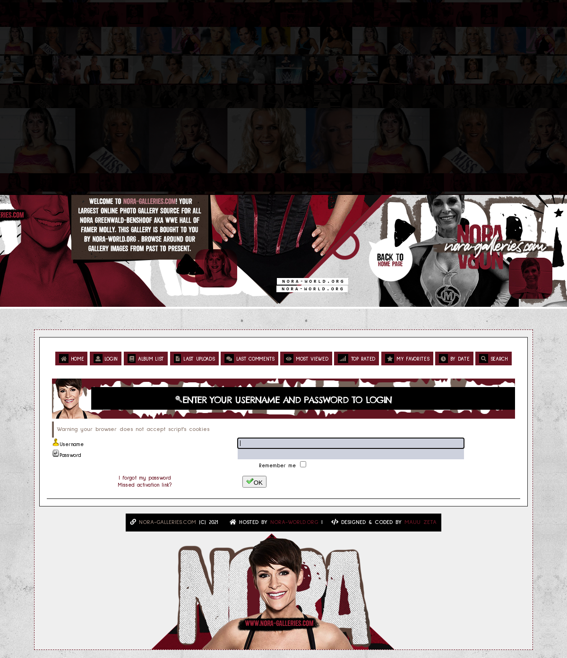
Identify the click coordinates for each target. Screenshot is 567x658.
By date (454, 358)
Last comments (249, 358)
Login (106, 358)
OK (254, 481)
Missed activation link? (145, 485)
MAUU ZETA (420, 522)
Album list (146, 358)
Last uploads (194, 358)
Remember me (278, 465)
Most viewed (306, 358)
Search (493, 358)
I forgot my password (145, 478)
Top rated (356, 358)
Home (71, 358)
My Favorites (407, 358)
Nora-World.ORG (294, 522)
